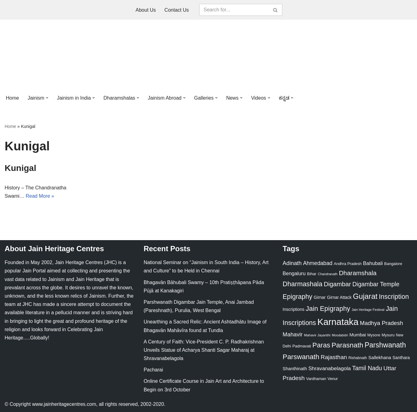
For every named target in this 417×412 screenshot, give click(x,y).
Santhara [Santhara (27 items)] (401, 357)
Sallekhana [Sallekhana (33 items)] (379, 357)
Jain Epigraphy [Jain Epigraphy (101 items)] (328, 308)
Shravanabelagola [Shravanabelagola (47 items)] (329, 368)
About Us (146, 10)
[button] (47, 98)
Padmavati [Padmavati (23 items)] (301, 346)
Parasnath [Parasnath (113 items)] (347, 345)
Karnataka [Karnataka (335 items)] (338, 322)
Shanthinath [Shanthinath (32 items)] (295, 368)
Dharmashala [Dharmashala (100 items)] (302, 284)
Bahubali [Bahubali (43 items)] (373, 263)
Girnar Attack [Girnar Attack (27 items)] (339, 297)
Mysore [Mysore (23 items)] (373, 335)
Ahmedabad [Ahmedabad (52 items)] (317, 263)
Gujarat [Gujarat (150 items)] (365, 296)
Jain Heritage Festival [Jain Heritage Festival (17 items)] (367, 309)
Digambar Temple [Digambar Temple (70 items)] (375, 284)
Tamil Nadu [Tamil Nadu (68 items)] (367, 368)
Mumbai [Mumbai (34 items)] (357, 334)
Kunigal (20, 168)
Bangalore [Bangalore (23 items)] (393, 263)
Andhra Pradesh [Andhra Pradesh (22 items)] (348, 264)
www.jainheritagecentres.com (64, 404)
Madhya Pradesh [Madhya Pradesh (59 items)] (381, 323)
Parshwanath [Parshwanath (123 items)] (385, 345)
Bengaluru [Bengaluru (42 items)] (294, 273)
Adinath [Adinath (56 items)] (292, 263)
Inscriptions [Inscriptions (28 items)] (293, 309)
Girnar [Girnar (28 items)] (320, 297)
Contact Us (176, 10)
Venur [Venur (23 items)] (332, 378)
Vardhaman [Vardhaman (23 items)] (316, 378)
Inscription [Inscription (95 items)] (394, 296)
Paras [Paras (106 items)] (321, 345)
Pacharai (153, 369)
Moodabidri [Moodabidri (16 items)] (340, 335)
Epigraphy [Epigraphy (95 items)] (297, 296)
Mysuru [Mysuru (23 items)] (388, 335)
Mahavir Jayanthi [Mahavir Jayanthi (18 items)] (317, 335)
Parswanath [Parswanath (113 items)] (301, 357)
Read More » (40, 196)
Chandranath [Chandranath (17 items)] (328, 274)
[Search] (234, 10)
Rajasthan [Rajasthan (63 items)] (334, 357)
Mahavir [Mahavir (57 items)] (293, 334)
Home (12, 98)
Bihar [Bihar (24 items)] (312, 273)
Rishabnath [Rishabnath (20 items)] (357, 358)
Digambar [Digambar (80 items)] (337, 284)
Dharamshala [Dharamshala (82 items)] (357, 272)
